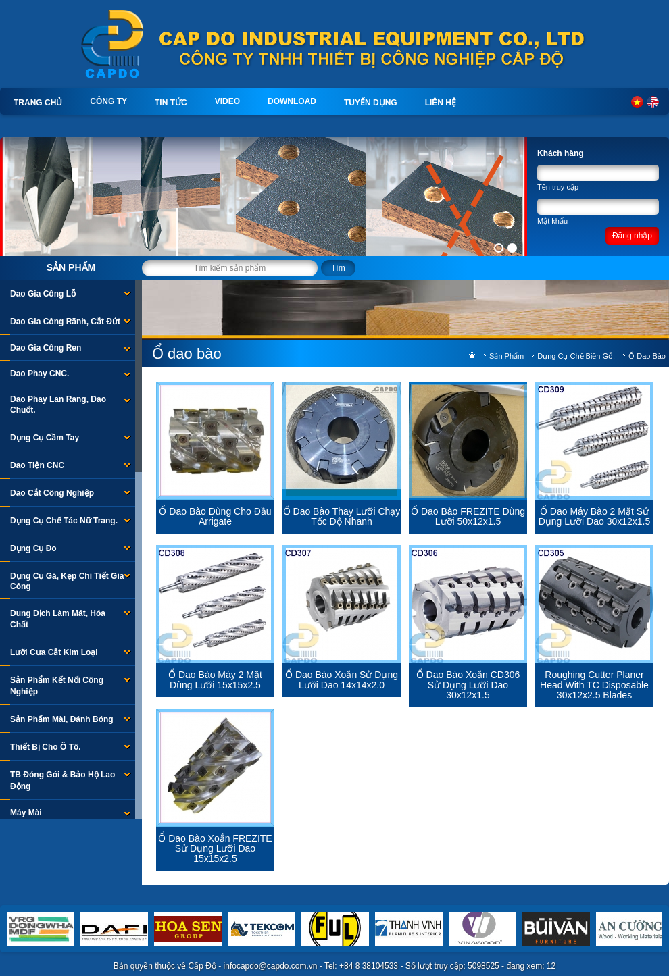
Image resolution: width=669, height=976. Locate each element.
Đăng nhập (632, 235)
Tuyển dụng (370, 102)
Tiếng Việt (637, 102)
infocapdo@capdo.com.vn (271, 966)
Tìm (338, 268)
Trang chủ (38, 102)
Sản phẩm (71, 267)
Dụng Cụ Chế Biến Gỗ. (576, 356)
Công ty (108, 101)
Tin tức (171, 102)
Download (292, 101)
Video (227, 101)
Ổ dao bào (647, 356)
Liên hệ (440, 102)
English (653, 102)
